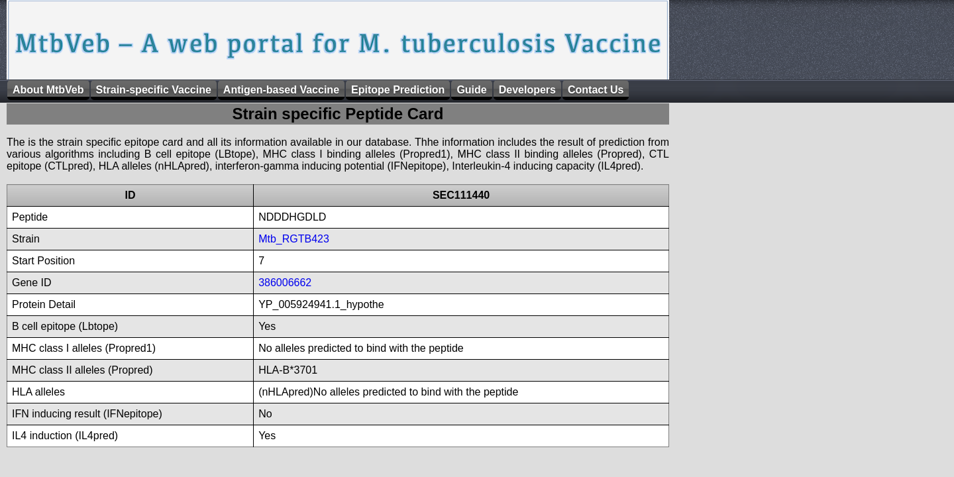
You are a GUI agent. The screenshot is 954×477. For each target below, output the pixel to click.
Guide (471, 89)
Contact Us (595, 89)
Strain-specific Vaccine (153, 89)
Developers (527, 89)
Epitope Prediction (398, 89)
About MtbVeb (48, 89)
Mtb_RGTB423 (293, 238)
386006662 (284, 282)
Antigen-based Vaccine (281, 89)
